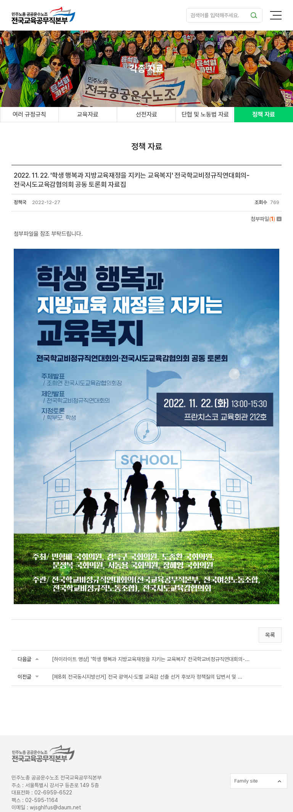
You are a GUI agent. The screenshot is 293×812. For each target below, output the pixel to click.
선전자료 (146, 114)
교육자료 (87, 114)
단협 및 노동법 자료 (205, 114)
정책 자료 (263, 114)
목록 (270, 635)
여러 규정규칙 (29, 114)
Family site (246, 781)
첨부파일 (266, 219)
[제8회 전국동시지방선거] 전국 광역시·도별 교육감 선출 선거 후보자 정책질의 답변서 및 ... (147, 677)
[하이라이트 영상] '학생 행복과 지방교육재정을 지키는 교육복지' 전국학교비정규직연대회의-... (151, 659)
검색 (253, 15)
